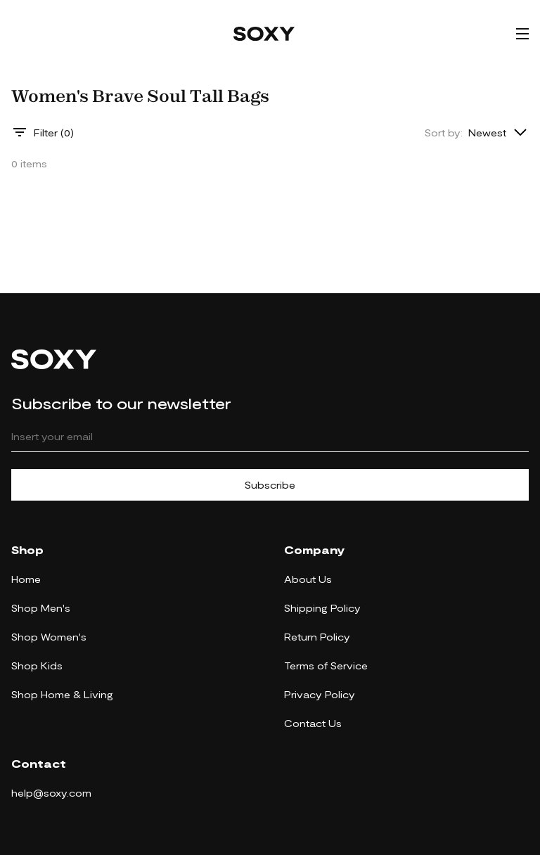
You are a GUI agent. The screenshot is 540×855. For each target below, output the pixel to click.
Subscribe (270, 485)
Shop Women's (48, 637)
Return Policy (317, 637)
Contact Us (313, 723)
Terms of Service (326, 665)
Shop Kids (37, 665)
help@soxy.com (51, 793)
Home (26, 579)
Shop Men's (40, 608)
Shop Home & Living (62, 694)
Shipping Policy (322, 608)
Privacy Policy (319, 694)
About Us (308, 579)
